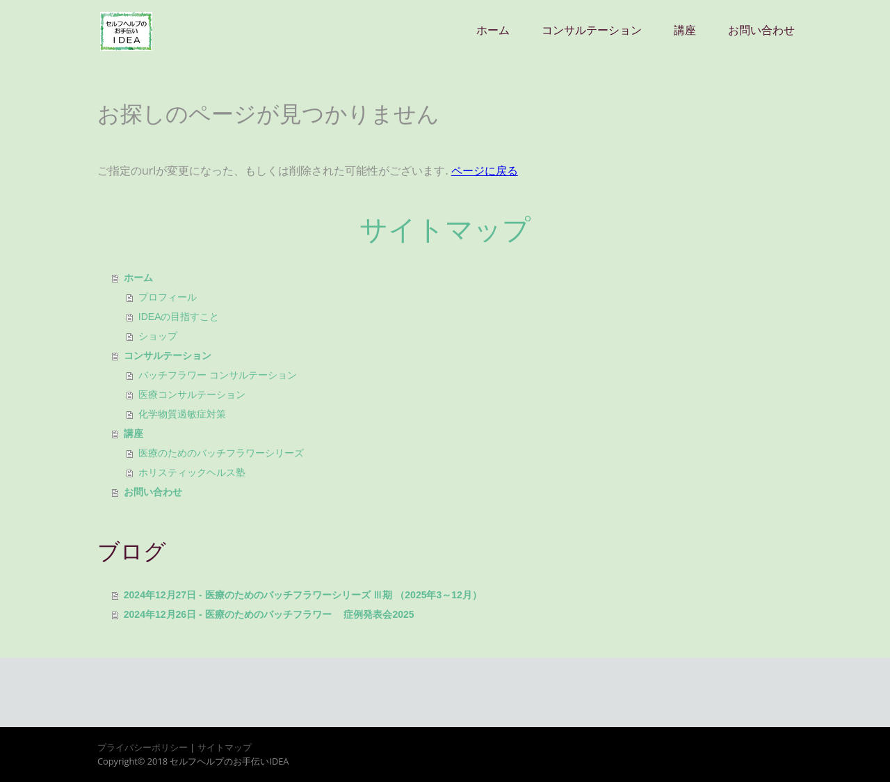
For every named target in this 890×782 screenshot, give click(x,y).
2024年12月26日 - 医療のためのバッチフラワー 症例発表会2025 (269, 614)
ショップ (157, 336)
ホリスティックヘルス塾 (191, 472)
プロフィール (167, 297)
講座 (685, 30)
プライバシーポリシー (142, 747)
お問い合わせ (761, 30)
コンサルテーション (592, 30)
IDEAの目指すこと (179, 316)
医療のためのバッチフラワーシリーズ (221, 452)
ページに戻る (484, 170)
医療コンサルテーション (191, 394)
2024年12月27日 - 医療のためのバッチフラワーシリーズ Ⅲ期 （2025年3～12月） (303, 594)
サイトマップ (224, 747)
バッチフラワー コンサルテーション (217, 375)
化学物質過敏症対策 (182, 414)
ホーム (493, 30)
